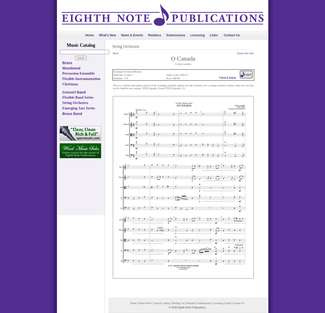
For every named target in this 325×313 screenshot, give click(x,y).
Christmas (70, 84)
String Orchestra (75, 103)
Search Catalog (162, 303)
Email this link (245, 53)
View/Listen (227, 77)
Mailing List (178, 303)
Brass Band (72, 114)
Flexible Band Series (77, 97)
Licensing (197, 35)
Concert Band (74, 92)
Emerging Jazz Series (78, 108)
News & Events (132, 35)
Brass (67, 63)
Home (89, 35)
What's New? (145, 303)
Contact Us (232, 35)
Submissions (175, 35)
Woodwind (71, 68)
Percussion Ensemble (78, 73)
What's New (107, 35)
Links (214, 35)
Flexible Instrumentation (81, 79)
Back (116, 53)
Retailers (154, 35)
